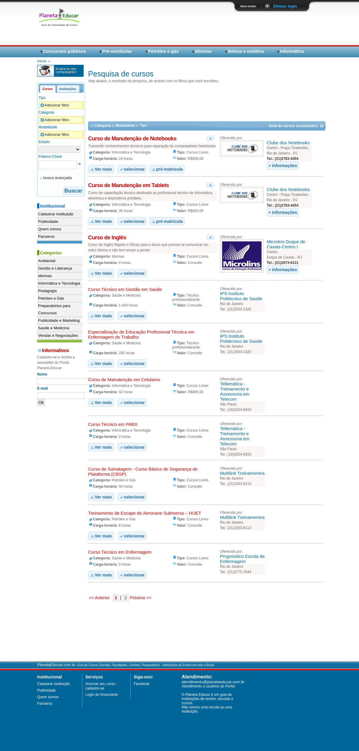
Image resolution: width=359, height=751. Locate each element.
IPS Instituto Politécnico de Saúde (241, 296)
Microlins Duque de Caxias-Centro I (286, 244)
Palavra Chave (50, 156)
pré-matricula (167, 169)
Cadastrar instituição (56, 214)
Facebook (142, 684)
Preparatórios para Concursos (54, 309)
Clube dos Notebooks (288, 142)
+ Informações (283, 165)
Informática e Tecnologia (59, 283)
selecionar (132, 169)
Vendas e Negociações (58, 335)
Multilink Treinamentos (242, 473)
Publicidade (48, 221)
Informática (292, 51)
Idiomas (203, 51)
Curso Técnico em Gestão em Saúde (125, 289)
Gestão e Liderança (55, 268)
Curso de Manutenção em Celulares (124, 379)
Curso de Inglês (107, 238)
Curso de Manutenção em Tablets (128, 185)
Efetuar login (285, 6)
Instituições (67, 89)
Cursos (47, 89)
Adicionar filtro (54, 105)
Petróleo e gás (163, 51)
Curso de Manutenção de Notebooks (132, 139)
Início (42, 61)
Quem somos (49, 229)
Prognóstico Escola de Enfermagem (242, 559)
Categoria (46, 112)
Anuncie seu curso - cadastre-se (101, 686)
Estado (44, 142)
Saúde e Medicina (53, 328)
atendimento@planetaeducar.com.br (213, 682)
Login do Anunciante (101, 695)
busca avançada (57, 177)
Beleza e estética (246, 51)
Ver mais (101, 169)
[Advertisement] (252, 28)
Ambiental (46, 261)
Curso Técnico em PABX (113, 424)
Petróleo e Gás (51, 298)
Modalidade (48, 127)
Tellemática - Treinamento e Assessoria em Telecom (234, 391)
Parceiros (46, 236)
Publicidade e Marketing (59, 320)
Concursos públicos (64, 51)
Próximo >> (140, 597)
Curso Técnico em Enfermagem (119, 552)
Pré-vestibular (117, 51)
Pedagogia (47, 291)
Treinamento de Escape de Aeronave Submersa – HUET (144, 513)
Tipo (42, 98)
